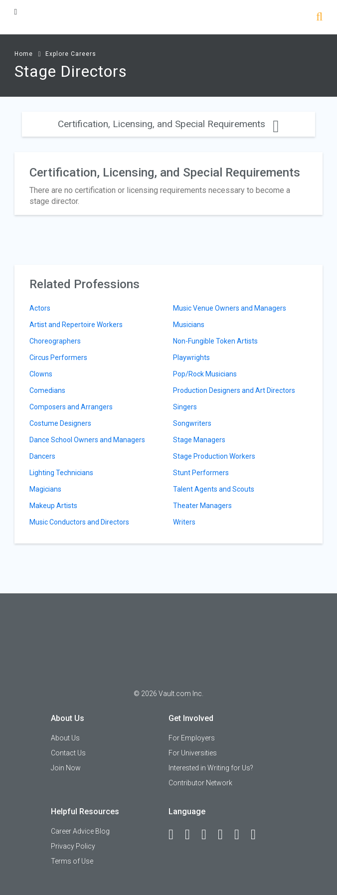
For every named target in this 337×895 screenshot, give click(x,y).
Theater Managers (202, 506)
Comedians (47, 390)
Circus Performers (58, 357)
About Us (65, 738)
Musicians (188, 325)
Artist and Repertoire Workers (76, 325)
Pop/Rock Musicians (205, 374)
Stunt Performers (201, 473)
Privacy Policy (73, 846)
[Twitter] (208, 834)
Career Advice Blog (80, 831)
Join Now (66, 768)
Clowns (40, 374)
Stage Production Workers (214, 456)
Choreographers (55, 341)
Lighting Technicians (61, 473)
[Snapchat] (258, 834)
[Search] (319, 17)
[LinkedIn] (192, 834)
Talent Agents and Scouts (213, 489)
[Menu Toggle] (15, 11)
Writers (184, 522)
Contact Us (68, 753)
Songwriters (192, 423)
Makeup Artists (53, 506)
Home (23, 53)
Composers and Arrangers (71, 407)
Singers (185, 407)
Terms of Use (72, 861)
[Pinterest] (241, 834)
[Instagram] (225, 834)
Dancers (42, 456)
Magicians (45, 489)
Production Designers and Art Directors (234, 390)
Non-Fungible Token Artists (215, 341)
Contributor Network (200, 783)
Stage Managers (199, 440)
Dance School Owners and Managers (87, 440)
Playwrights (191, 357)
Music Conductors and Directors (79, 522)
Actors (39, 308)
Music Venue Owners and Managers (229, 308)
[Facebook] (175, 834)
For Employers (191, 738)
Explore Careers (70, 53)
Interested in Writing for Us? (210, 768)
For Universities (192, 753)
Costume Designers (60, 423)
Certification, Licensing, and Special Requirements (168, 124)
